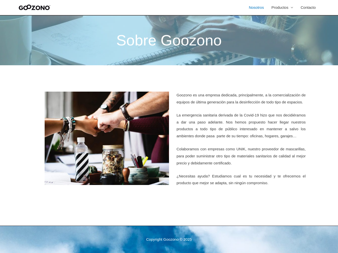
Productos (279, 7)
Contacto (308, 7)
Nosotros (256, 7)
